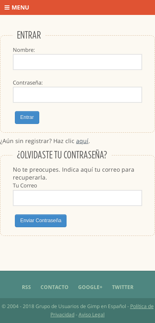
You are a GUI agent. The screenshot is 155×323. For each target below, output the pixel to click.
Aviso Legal (92, 314)
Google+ (90, 287)
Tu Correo (25, 185)
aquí (82, 141)
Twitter (123, 287)
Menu (17, 7)
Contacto (55, 287)
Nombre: (24, 49)
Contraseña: (28, 82)
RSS (26, 287)
